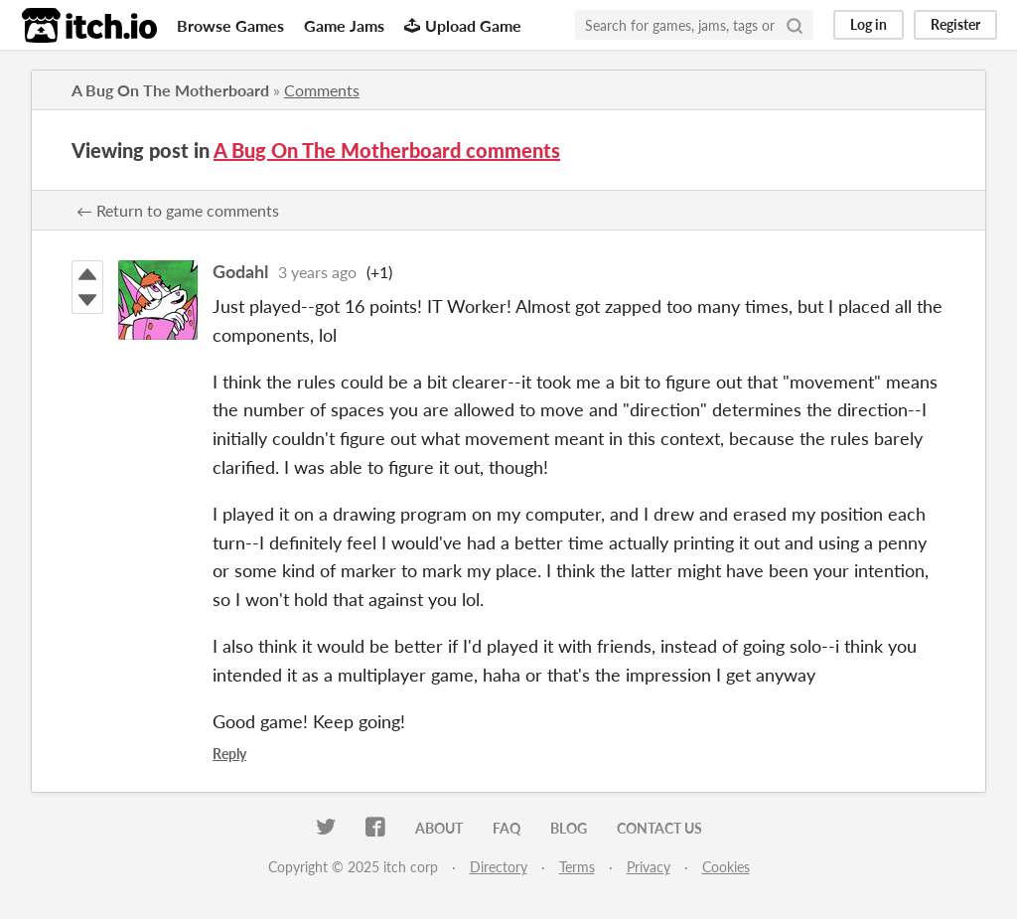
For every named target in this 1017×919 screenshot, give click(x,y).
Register (955, 24)
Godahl (240, 271)
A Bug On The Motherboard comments (387, 150)
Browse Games (230, 25)
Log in (868, 24)
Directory (498, 866)
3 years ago (317, 271)
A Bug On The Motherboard (170, 89)
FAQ (506, 828)
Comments (322, 89)
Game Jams (344, 25)
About (439, 828)
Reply (229, 753)
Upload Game (462, 25)
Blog (568, 828)
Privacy (648, 866)
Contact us (659, 828)
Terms (577, 866)
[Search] (794, 25)
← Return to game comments (177, 210)
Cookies (726, 866)
